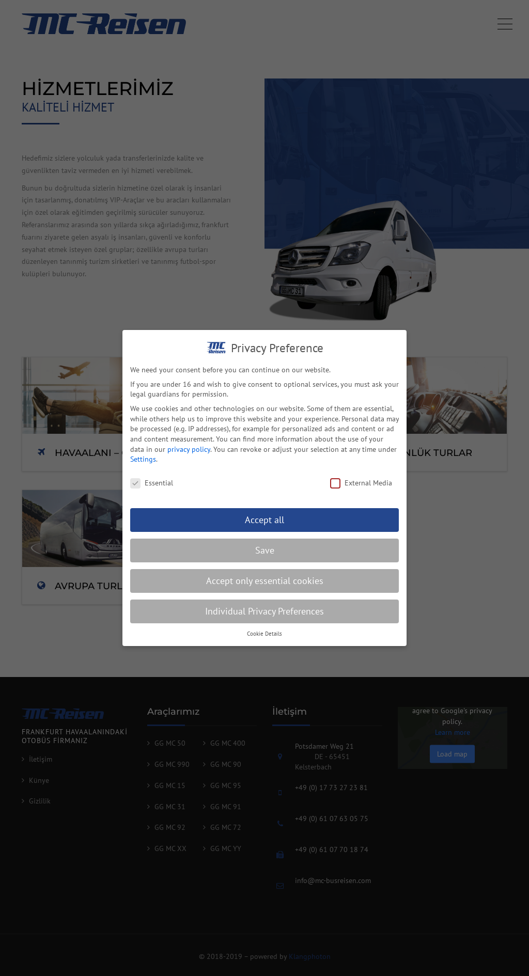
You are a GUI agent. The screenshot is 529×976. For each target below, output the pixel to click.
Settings (143, 465)
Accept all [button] (264, 526)
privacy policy (188, 455)
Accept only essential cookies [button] (264, 587)
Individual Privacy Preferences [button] (264, 617)
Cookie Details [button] (264, 639)
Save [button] (264, 556)
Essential (151, 490)
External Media (361, 490)
